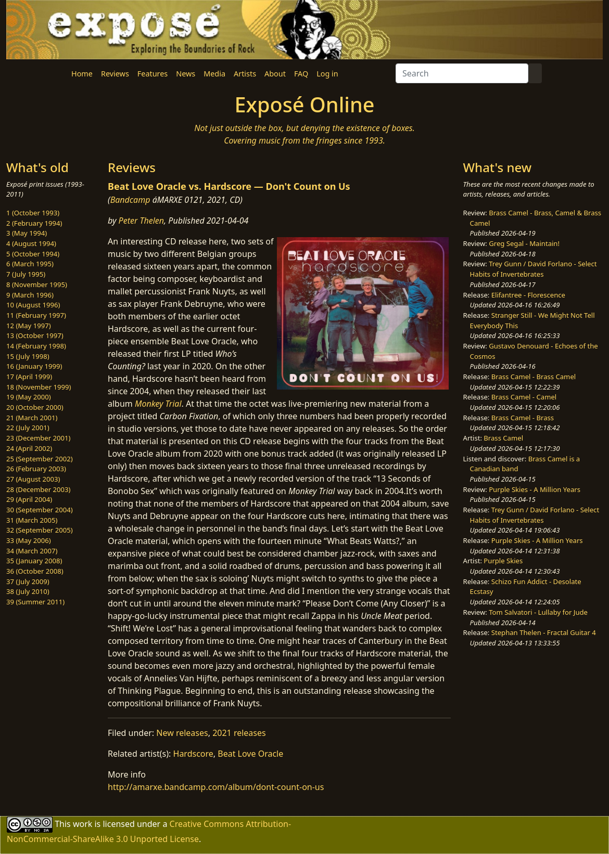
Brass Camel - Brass (522, 417)
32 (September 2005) (39, 530)
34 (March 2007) (31, 550)
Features (152, 74)
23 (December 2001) (38, 438)
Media (214, 74)
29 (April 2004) (29, 499)
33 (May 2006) (28, 540)
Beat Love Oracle (250, 753)
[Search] (462, 73)
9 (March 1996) (30, 295)
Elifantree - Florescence (528, 295)
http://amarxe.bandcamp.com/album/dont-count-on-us (216, 787)
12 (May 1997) (28, 325)
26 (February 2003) (36, 468)
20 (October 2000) (35, 407)
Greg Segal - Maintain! (524, 243)
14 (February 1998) (36, 346)
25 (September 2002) (39, 458)
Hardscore (193, 753)
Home (82, 74)
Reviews (115, 74)
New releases (182, 733)
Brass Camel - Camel (523, 397)
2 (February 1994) (34, 223)
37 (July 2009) (27, 581)
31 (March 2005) (31, 520)
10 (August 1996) (33, 304)
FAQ (301, 74)
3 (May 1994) (26, 233)
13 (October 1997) (35, 335)
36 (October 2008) (35, 571)
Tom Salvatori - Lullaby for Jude (538, 612)
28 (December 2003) (38, 489)
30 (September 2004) (39, 509)
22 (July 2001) (27, 427)
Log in (327, 74)
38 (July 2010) (27, 591)
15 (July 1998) (27, 356)
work (82, 823)
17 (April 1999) (29, 376)
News (185, 74)
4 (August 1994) (31, 243)
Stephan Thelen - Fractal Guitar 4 (543, 632)
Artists (245, 74)
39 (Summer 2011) (35, 601)
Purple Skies (503, 560)
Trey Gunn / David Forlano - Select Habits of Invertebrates (533, 269)
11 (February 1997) (36, 315)
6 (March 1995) (30, 263)
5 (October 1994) (32, 253)
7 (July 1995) (25, 274)
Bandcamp (130, 199)
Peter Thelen (141, 220)
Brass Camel (503, 438)
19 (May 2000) (28, 397)
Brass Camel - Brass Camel (533, 376)
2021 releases (239, 733)
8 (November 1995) (36, 284)
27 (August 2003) (33, 479)
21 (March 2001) (31, 417)
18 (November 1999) (38, 387)
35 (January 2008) (34, 560)
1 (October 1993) (32, 212)
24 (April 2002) (29, 448)
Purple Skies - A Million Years (534, 489)
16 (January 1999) (34, 366)
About (275, 74)
